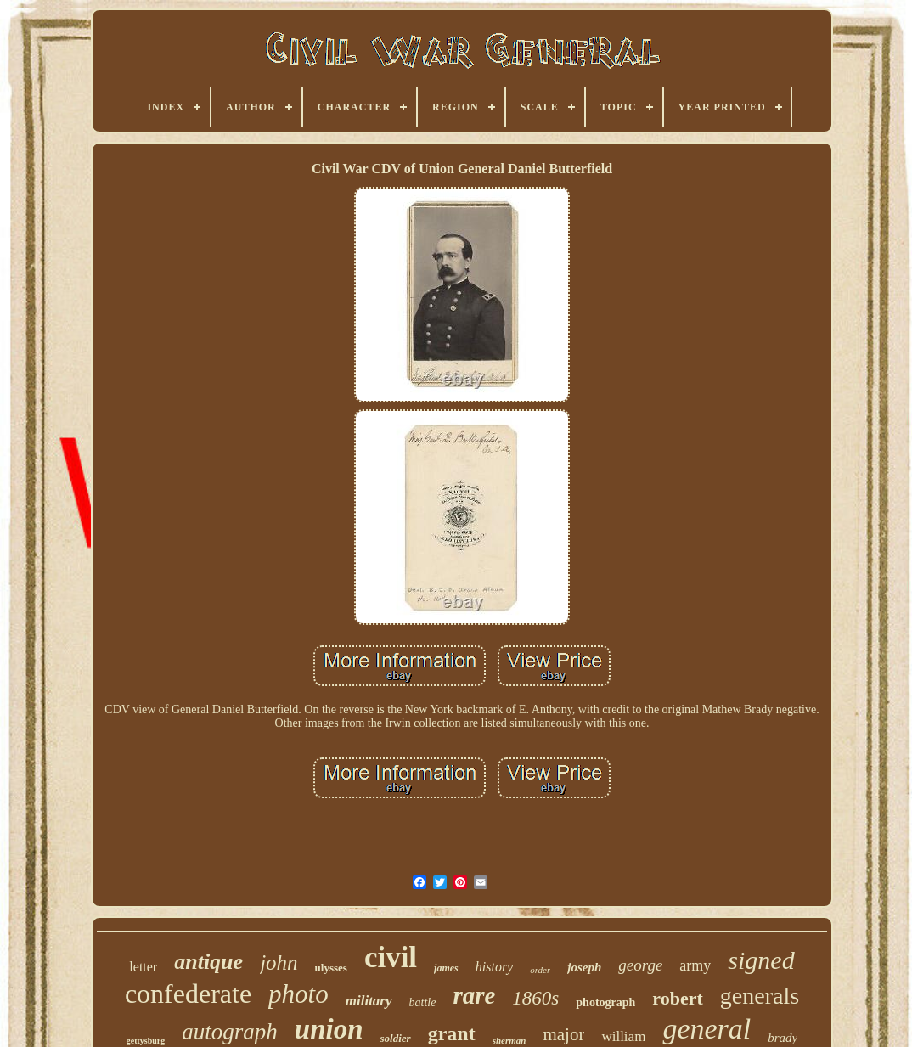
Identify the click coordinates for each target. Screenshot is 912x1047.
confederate (188, 993)
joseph (584, 967)
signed (761, 960)
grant (452, 1033)
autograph (230, 1031)
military (369, 1001)
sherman (509, 1040)
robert (677, 998)
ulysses (331, 967)
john (278, 962)
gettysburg (146, 1040)
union (329, 1029)
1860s (535, 998)
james (446, 968)
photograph (605, 1002)
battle (422, 1002)
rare (474, 995)
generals (759, 995)
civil (390, 957)
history (494, 967)
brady (782, 1037)
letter (143, 967)
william (623, 1036)
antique (208, 961)
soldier (395, 1038)
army (695, 965)
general (706, 1028)
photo (298, 994)
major (563, 1034)
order (540, 970)
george (640, 965)
